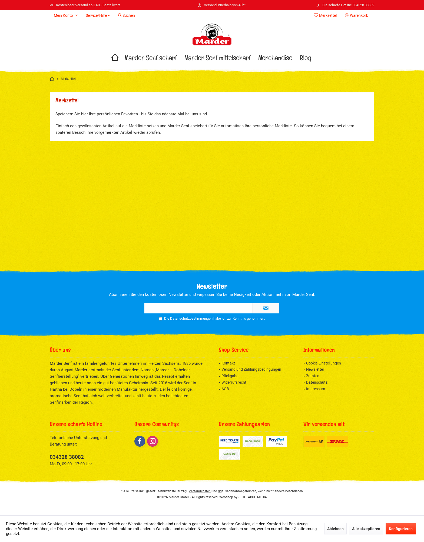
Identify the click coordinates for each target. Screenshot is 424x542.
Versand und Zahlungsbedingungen (251, 369)
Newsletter (315, 369)
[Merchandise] (275, 59)
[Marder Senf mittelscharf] (217, 59)
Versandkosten (200, 491)
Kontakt (228, 363)
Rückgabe (229, 376)
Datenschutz (316, 382)
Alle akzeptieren (366, 529)
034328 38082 (67, 457)
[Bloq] (305, 59)
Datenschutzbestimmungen (191, 318)
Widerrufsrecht (233, 382)
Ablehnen (335, 529)
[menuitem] (357, 15)
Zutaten (312, 376)
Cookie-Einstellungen (323, 363)
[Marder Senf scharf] (151, 59)
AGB (225, 389)
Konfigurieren (401, 529)
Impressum (315, 389)
